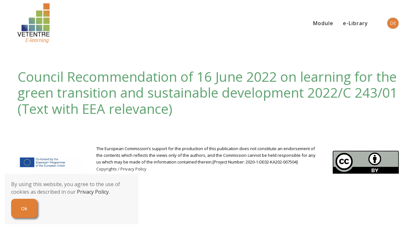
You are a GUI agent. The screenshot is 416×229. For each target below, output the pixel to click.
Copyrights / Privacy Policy (121, 169)
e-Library (355, 23)
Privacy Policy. (93, 191)
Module (323, 23)
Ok (24, 208)
